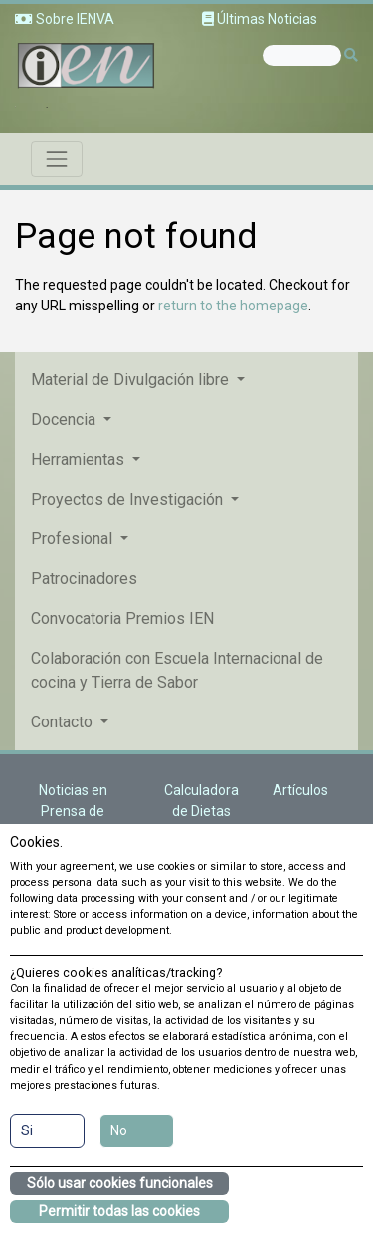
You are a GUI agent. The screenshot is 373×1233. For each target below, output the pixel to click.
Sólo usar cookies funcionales (120, 1183)
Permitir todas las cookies (119, 1211)
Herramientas (79, 459)
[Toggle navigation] (57, 159)
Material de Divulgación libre (132, 379)
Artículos (300, 790)
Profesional (73, 538)
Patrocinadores (84, 578)
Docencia (65, 419)
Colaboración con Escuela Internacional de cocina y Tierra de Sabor (177, 670)
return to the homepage (233, 305)
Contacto (63, 722)
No (118, 1130)
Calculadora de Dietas (201, 800)
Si (27, 1130)
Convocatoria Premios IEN (122, 618)
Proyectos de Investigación (129, 499)
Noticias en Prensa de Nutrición (73, 811)
